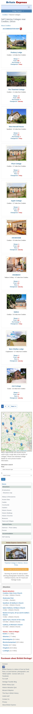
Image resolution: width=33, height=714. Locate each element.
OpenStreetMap (24, 450)
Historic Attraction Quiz (9, 687)
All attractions (6, 490)
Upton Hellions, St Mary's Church (14, 608)
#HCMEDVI (16, 275)
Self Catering (6, 537)
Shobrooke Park (8, 598)
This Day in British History (10, 693)
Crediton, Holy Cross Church (12, 593)
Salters (16, 312)
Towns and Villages (7, 521)
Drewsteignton (8, 639)
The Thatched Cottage (16, 89)
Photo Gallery (13, 527)
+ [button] (3, 414)
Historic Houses (6, 510)
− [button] (3, 416)
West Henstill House (16, 126)
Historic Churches (7, 515)
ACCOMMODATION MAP (11, 29)
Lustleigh (6, 651)
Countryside (5, 505)
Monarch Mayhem (8, 690)
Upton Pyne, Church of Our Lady (14, 620)
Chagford (6, 648)
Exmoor (4, 530)
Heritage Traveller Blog (9, 682)
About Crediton (6, 25)
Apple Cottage (16, 201)
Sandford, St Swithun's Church (13, 603)
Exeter (5, 633)
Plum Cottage (16, 164)
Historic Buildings (7, 513)
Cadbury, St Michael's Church (13, 624)
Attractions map (7, 493)
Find (2, 467)
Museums (5, 518)
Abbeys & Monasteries (8, 497)
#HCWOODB (16, 238)
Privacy (4, 702)
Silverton (6, 636)
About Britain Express (9, 705)
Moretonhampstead (9, 642)
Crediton (5, 15)
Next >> (13, 406)
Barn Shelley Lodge (16, 349)
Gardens (4, 507)
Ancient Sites (6, 499)
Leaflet (17, 450)
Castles (4, 502)
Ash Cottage (16, 386)
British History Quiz (8, 684)
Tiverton (5, 645)
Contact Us (5, 699)
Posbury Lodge (16, 52)
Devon (4, 484)
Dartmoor (5, 527)
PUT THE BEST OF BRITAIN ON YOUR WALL (16, 569)
